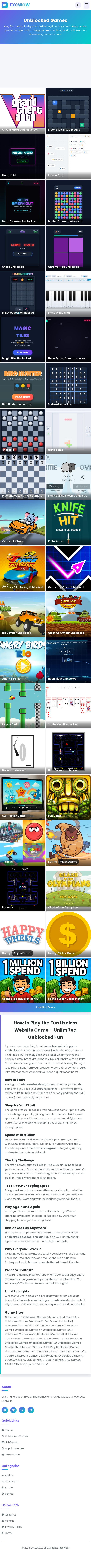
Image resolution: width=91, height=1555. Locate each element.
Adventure (10, 1481)
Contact (8, 1521)
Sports (7, 1494)
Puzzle (7, 1487)
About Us (9, 1515)
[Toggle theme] (78, 5)
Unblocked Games (15, 1436)
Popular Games (13, 1448)
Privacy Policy (12, 1527)
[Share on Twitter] (13, 1410)
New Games (11, 1454)
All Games (10, 1442)
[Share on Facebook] (5, 1410)
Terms (7, 1533)
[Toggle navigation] (86, 5)
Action (7, 1475)
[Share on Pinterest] (31, 1410)
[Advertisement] (45, 66)
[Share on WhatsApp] (22, 1410)
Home (7, 1430)
